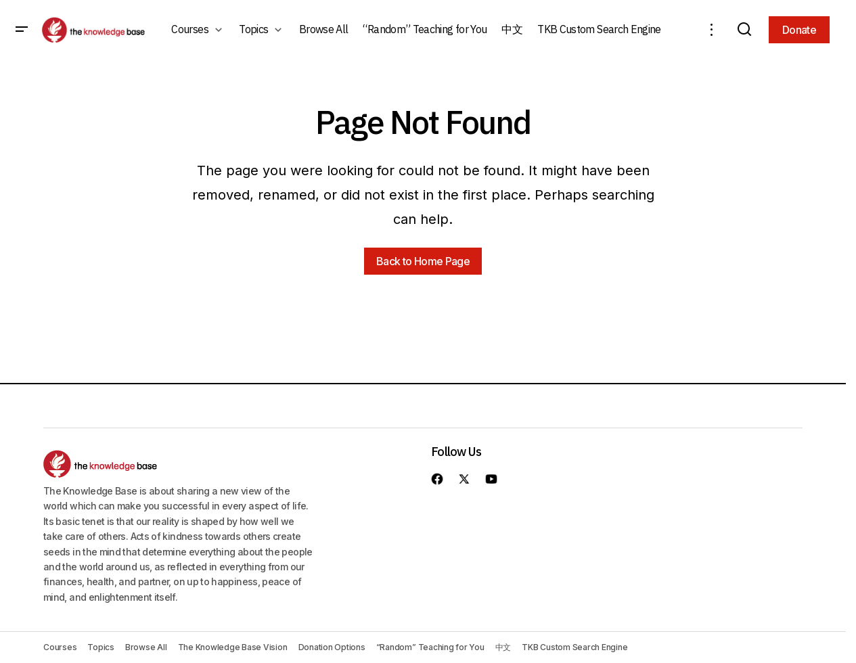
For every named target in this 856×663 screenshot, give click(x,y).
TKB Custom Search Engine (574, 647)
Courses (59, 647)
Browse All (146, 647)
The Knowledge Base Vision (233, 647)
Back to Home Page (423, 261)
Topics (100, 647)
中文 (503, 647)
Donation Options (331, 647)
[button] (22, 30)
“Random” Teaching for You (430, 647)
